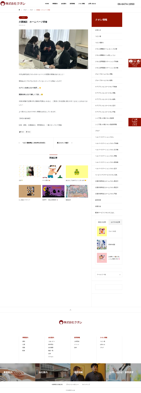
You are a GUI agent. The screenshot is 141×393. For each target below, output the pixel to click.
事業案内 (55, 3)
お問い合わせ (92, 3)
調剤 (23, 341)
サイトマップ (86, 384)
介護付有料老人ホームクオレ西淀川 (106, 187)
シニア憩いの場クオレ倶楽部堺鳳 (106, 124)
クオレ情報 (81, 3)
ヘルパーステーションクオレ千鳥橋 (106, 143)
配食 (23, 350)
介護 (23, 344)
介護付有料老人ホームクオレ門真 (106, 193)
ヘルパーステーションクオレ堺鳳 (106, 156)
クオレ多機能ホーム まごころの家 (106, 49)
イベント (76, 344)
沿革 (49, 353)
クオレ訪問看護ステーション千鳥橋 (106, 61)
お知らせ (98, 30)
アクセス (50, 356)
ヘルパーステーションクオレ (104, 137)
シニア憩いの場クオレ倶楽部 (104, 118)
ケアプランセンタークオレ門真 (105, 112)
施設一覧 (50, 350)
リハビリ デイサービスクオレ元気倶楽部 (106, 176)
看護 (23, 347)
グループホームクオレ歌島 (103, 80)
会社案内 (63, 3)
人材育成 (76, 341)
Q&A (75, 347)
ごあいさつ (51, 341)
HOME (47, 3)
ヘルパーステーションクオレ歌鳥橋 (106, 162)
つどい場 (98, 36)
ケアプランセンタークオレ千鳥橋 (106, 86)
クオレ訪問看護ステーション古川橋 (106, 68)
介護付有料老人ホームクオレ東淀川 (106, 181)
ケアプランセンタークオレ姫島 (105, 99)
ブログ (23, 17)
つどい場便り (99, 42)
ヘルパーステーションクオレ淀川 (106, 168)
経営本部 (98, 200)
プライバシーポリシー (72, 384)
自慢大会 (98, 206)
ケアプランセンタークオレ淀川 (105, 105)
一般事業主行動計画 (56, 384)
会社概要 (50, 347)
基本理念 (50, 344)
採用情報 (72, 3)
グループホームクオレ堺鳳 (103, 74)
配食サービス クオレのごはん (104, 212)
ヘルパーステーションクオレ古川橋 (106, 149)
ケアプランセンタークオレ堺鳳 (105, 93)
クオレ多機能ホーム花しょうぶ (105, 55)
